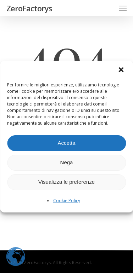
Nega (66, 162)
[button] (121, 70)
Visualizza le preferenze (66, 182)
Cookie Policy (66, 201)
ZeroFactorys (29, 8)
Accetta (66, 143)
